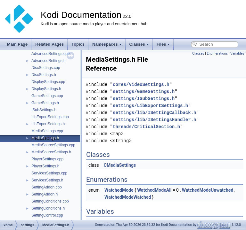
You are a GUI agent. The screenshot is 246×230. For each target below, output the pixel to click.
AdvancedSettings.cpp (50, 53)
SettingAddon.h (44, 194)
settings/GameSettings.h (144, 91)
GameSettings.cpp (47, 96)
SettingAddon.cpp (46, 187)
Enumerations (217, 53)
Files (163, 44)
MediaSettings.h (45, 138)
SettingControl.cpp (47, 215)
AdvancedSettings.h (48, 60)
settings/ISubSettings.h (144, 99)
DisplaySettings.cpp (48, 82)
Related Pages (49, 44)
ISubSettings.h (43, 110)
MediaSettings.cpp (47, 131)
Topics (78, 44)
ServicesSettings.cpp (49, 173)
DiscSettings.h (43, 75)
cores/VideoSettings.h (141, 84)
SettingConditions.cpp (50, 201)
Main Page (17, 44)
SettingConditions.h (48, 208)
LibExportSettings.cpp (50, 117)
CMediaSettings (120, 165)
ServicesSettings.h (47, 180)
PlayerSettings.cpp (47, 159)
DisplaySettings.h (46, 89)
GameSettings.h (45, 103)
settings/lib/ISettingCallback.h (154, 113)
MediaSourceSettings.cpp (53, 145)
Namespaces (107, 44)
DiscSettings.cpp (45, 67)
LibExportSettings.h (48, 124)
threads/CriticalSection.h (146, 127)
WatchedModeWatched (127, 197)
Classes (139, 44)
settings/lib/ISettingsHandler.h (154, 120)
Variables (237, 53)
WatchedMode (118, 190)
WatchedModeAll (154, 190)
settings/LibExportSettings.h (150, 106)
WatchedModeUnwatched (208, 190)
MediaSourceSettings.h (51, 152)
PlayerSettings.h (45, 166)
